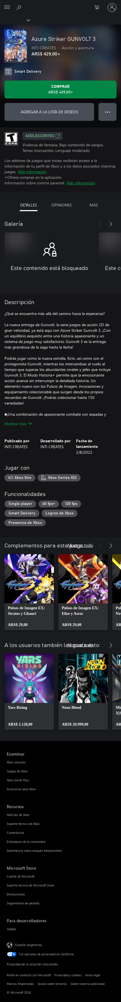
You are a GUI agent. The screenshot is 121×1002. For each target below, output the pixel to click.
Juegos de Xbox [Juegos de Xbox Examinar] (17, 771)
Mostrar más (18, 423)
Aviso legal (92, 975)
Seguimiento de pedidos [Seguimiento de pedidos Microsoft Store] (23, 903)
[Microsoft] (60, 4)
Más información (32, 171)
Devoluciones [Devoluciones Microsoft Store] (16, 894)
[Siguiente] (111, 224)
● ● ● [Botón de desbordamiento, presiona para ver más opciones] (107, 111)
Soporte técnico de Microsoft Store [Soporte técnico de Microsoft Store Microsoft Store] (30, 885)
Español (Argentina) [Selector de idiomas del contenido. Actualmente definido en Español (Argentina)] (28, 945)
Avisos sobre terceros (52, 983)
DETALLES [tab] (28, 205)
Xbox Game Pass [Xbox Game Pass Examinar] (18, 780)
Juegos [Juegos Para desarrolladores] (11, 929)
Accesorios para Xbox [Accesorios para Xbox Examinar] (21, 789)
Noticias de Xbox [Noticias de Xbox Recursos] (18, 815)
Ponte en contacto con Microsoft (29, 975)
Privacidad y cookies (68, 975)
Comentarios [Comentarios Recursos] (15, 832)
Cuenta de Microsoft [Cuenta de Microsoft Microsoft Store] (21, 876)
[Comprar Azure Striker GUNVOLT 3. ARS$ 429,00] (60, 89)
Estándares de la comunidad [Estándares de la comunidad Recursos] (26, 841)
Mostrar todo (80, 545)
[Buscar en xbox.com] (19, 7)
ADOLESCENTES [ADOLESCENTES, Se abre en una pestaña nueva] (42, 136)
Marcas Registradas (20, 983)
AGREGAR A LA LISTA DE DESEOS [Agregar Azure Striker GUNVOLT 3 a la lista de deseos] (49, 111)
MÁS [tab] (94, 205)
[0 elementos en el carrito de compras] (98, 7)
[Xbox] (14, 20)
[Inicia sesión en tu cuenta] (112, 7)
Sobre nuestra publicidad (87, 983)
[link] (29, 592)
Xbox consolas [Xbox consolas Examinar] (16, 762)
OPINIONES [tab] (61, 205)
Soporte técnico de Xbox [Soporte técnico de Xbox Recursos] (23, 823)
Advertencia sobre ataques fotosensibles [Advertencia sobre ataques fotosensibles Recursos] (34, 850)
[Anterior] (99, 224)
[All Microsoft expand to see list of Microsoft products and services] (7, 7)
